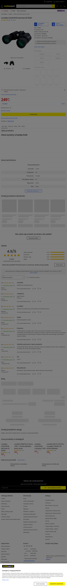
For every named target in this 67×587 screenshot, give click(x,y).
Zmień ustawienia (40, 584)
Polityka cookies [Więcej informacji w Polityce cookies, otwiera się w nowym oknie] (5, 580)
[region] (33, 575)
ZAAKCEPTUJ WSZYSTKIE (56, 584)
